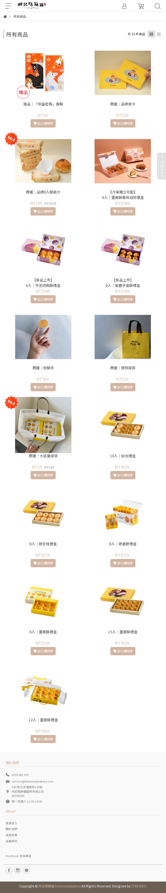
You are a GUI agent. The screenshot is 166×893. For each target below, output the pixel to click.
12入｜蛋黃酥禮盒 (43, 719)
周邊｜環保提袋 (122, 367)
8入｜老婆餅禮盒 (122, 543)
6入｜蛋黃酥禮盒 (43, 631)
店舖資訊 (11, 841)
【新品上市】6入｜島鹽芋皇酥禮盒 (123, 282)
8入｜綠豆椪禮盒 (43, 543)
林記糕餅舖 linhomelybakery (60, 886)
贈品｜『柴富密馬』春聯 (43, 104)
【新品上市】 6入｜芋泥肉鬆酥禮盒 (43, 282)
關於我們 (11, 829)
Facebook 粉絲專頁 (18, 856)
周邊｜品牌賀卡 (122, 104)
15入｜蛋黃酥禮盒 (122, 631)
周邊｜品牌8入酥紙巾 (43, 192)
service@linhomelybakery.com (32, 781)
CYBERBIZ (138, 886)
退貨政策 (11, 835)
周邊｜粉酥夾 (43, 367)
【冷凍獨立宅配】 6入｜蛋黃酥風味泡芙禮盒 (123, 194)
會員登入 (11, 823)
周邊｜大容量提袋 (43, 455)
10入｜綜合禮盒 (123, 455)
